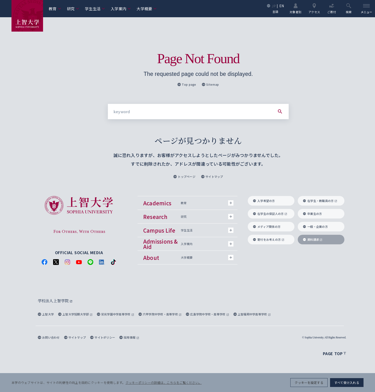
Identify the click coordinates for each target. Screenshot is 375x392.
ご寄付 (331, 8)
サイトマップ (212, 176)
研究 (73, 8)
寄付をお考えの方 (268, 239)
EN (281, 5)
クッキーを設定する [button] (309, 382)
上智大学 (46, 314)
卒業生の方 (312, 214)
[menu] (366, 8)
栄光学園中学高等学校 (115, 314)
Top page (186, 84)
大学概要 (147, 8)
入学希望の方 (264, 201)
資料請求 (312, 239)
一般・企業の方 (315, 226)
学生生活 (95, 8)
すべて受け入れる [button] (346, 382)
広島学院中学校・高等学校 (207, 314)
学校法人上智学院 (55, 300)
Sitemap (210, 84)
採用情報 (129, 337)
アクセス (314, 8)
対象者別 (295, 8)
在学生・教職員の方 (320, 201)
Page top (334, 353)
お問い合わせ (49, 337)
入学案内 (121, 8)
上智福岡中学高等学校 (252, 314)
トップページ (184, 176)
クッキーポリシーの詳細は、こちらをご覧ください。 (164, 382)
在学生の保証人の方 (270, 214)
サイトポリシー (102, 337)
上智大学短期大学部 (75, 314)
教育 (55, 8)
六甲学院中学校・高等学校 (160, 314)
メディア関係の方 (267, 226)
